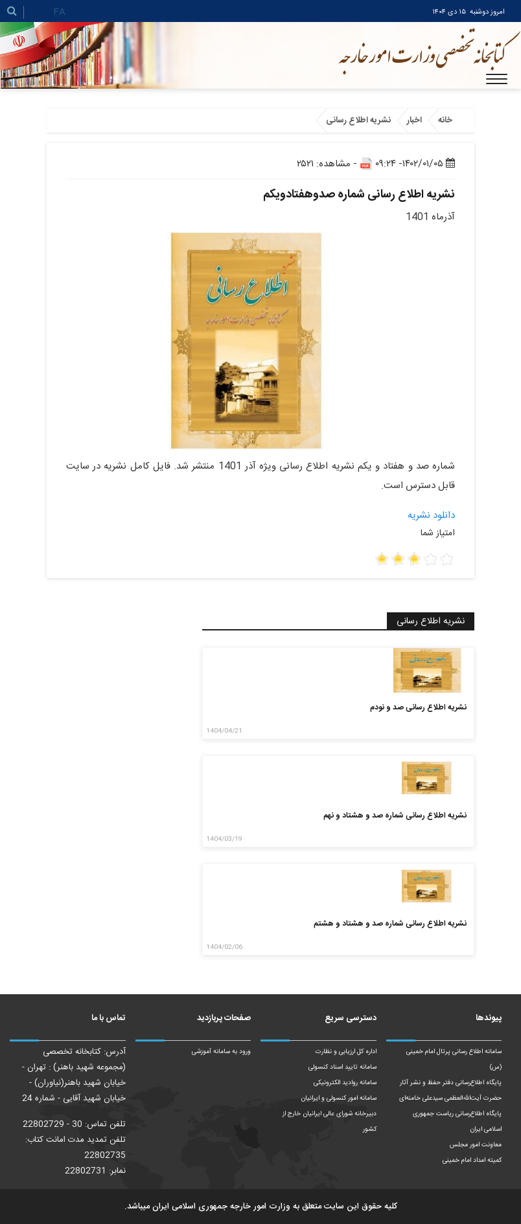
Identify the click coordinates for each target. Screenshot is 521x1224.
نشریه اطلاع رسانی (358, 120)
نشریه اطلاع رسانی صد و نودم (418, 707)
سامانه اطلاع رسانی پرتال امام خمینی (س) (454, 1060)
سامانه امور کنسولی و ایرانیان (338, 1098)
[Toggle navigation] (496, 79)
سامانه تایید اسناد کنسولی (342, 1067)
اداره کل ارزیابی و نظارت (346, 1052)
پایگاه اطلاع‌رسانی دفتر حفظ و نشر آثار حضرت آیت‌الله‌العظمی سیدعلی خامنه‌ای (450, 1091)
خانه (445, 120)
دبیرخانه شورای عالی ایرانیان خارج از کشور (329, 1122)
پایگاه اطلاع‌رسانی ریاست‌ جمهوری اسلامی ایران (457, 1122)
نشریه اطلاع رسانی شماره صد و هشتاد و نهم (395, 815)
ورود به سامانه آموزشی (221, 1052)
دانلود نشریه (431, 515)
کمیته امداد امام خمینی (472, 1160)
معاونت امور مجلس (476, 1145)
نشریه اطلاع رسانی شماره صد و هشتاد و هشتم (390, 923)
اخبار (414, 120)
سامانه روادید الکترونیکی (345, 1083)
